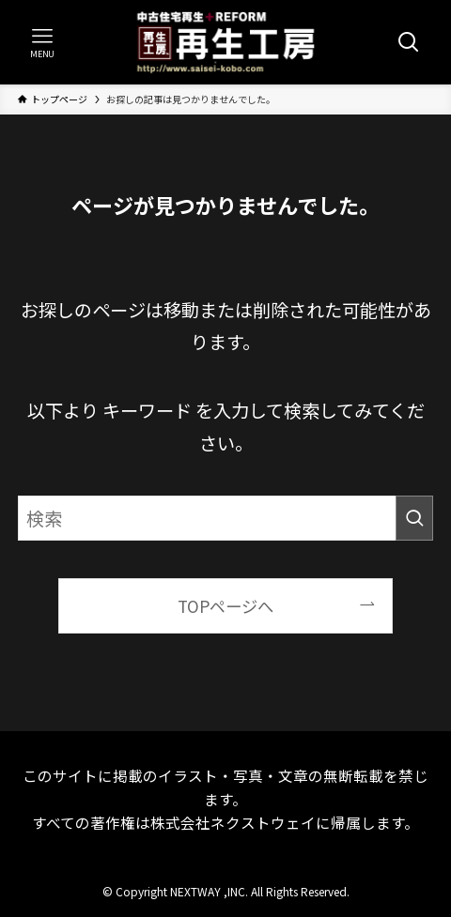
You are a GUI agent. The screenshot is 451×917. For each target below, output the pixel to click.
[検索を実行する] (414, 518)
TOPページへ (225, 606)
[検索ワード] (225, 518)
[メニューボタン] (42, 42)
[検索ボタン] (408, 42)
